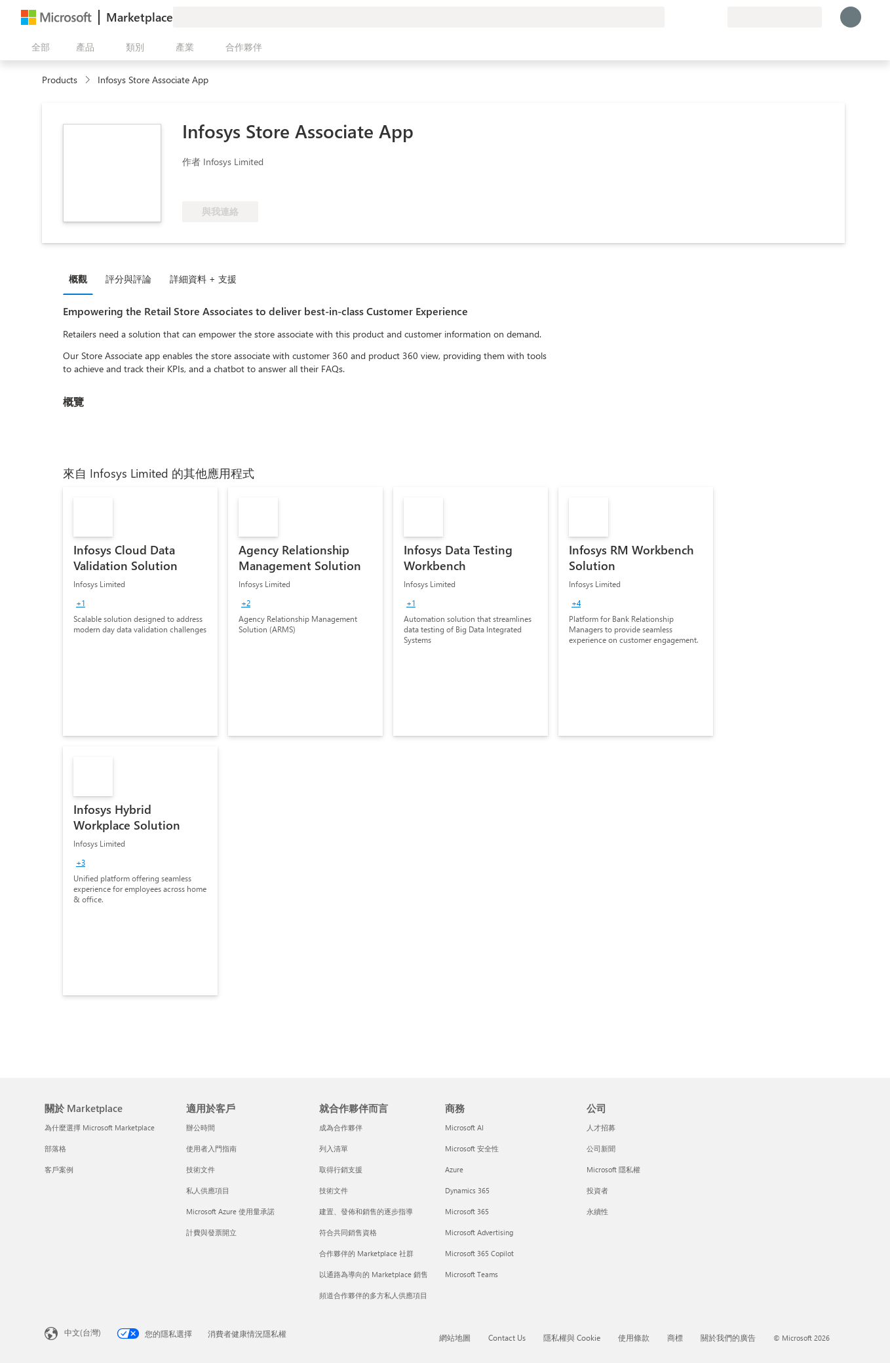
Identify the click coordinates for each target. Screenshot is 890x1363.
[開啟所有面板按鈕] (38, 47)
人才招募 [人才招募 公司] (601, 1127)
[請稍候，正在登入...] (850, 17)
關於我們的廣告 (728, 1337)
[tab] (81, 278)
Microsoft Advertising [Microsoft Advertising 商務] (479, 1232)
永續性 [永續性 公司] (597, 1211)
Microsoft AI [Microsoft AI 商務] (464, 1127)
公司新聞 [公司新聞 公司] (601, 1148)
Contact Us (507, 1337)
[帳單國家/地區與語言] (774, 17)
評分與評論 (128, 279)
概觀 (78, 279)
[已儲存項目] (701, 17)
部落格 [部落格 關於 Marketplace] (55, 1148)
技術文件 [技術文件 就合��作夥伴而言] (333, 1190)
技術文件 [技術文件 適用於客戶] (200, 1169)
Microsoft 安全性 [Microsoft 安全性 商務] (472, 1148)
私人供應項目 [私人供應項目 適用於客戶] (207, 1190)
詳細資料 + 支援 (203, 279)
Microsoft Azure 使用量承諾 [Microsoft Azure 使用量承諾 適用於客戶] (230, 1211)
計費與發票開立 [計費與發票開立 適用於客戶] (211, 1232)
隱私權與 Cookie (571, 1337)
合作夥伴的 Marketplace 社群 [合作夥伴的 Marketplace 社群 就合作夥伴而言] (366, 1253)
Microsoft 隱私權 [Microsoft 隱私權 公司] (613, 1169)
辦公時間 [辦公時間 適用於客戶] (200, 1127)
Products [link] (59, 79)
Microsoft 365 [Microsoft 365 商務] (467, 1211)
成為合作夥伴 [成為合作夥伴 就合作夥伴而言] (340, 1127)
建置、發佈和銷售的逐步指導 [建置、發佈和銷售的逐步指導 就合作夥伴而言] (366, 1211)
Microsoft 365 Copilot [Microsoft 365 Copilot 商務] (479, 1253)
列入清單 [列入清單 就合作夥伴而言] (333, 1148)
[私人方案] (717, 17)
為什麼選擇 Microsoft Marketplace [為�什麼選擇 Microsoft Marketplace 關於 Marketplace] (100, 1127)
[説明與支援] (685, 17)
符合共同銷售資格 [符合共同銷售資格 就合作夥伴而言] (348, 1232)
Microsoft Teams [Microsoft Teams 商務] (471, 1274)
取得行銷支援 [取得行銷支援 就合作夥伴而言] (340, 1169)
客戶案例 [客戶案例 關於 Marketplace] (59, 1169)
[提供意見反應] (670, 17)
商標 (675, 1337)
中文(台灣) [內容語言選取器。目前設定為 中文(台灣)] (82, 1332)
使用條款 (633, 1337)
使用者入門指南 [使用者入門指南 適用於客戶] (211, 1148)
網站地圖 (455, 1337)
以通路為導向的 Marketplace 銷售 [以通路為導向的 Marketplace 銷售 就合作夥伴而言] (373, 1274)
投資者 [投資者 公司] (597, 1190)
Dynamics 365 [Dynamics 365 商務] (467, 1190)
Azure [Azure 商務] (454, 1169)
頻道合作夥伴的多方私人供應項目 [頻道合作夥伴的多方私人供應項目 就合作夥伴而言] (373, 1295)
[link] (140, 611)
